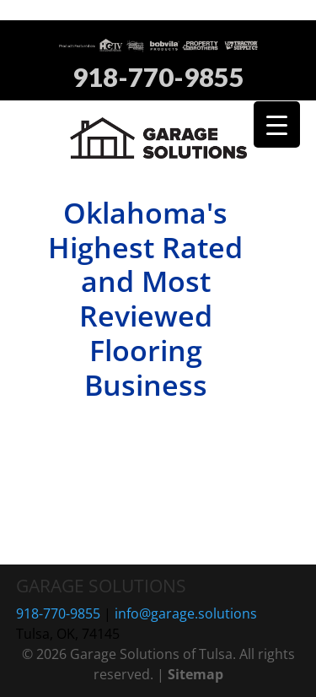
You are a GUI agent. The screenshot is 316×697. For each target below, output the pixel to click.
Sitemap (195, 674)
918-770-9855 (158, 77)
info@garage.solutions (186, 613)
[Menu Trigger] (277, 124)
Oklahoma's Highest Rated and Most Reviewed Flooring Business (145, 298)
